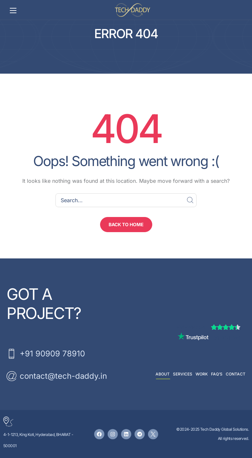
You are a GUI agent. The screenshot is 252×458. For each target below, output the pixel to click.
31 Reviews (227, 338)
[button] (126, 224)
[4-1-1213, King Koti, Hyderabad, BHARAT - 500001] (8, 421)
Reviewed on (190, 327)
